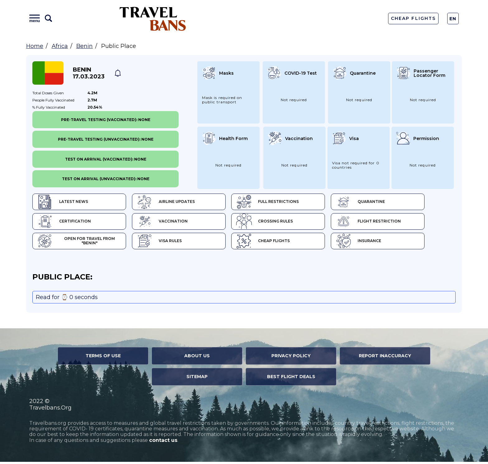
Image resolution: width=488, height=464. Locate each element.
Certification (64, 222)
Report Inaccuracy (385, 358)
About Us (197, 358)
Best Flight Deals (291, 379)
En (453, 18)
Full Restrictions (283, 202)
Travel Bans (153, 18)
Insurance (382, 243)
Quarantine (384, 202)
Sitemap (197, 379)
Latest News (62, 202)
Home (34, 46)
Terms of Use (103, 358)
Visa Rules (167, 243)
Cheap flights (279, 243)
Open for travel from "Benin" (82, 243)
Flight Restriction (392, 222)
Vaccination (170, 222)
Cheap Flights (413, 18)
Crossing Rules (280, 222)
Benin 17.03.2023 (89, 73)
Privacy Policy (291, 358)
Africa (60, 46)
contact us (163, 442)
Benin (84, 46)
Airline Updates (174, 202)
